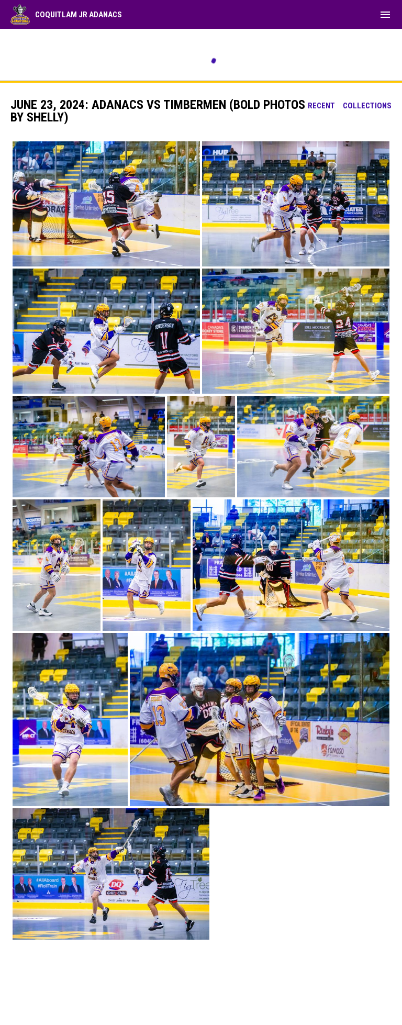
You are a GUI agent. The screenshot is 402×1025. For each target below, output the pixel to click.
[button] (106, 203)
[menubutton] (385, 14)
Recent (321, 105)
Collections (367, 105)
